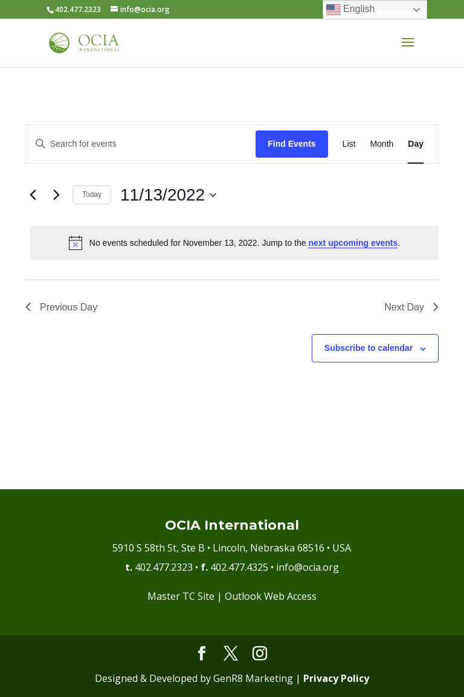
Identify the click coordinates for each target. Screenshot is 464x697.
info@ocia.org (307, 567)
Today (92, 194)
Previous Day (61, 307)
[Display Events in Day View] (416, 144)
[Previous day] (32, 195)
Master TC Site (180, 596)
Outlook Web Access (271, 596)
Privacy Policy (336, 678)
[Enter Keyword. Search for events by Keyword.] (141, 144)
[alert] (234, 243)
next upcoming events (353, 243)
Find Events (291, 144)
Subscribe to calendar (368, 348)
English (350, 9)
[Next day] (56, 195)
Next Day (411, 307)
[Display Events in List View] (349, 144)
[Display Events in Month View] (381, 144)
